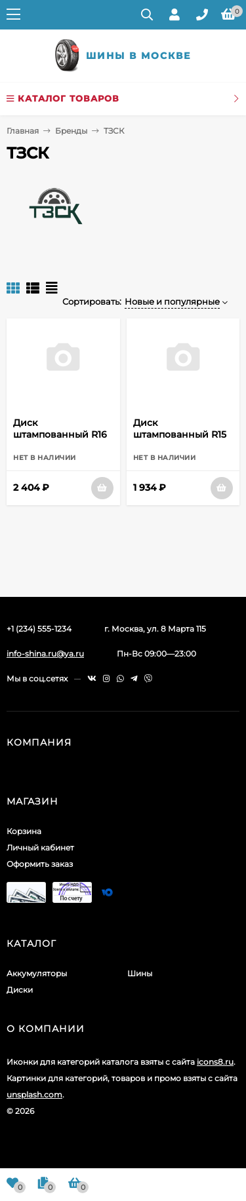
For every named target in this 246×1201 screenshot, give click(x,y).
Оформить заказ (40, 864)
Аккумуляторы (37, 973)
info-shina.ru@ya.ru (45, 653)
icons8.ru (215, 1062)
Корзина (24, 831)
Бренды (71, 131)
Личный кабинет (40, 847)
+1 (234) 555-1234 (39, 629)
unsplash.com (34, 1094)
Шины (139, 973)
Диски (20, 990)
